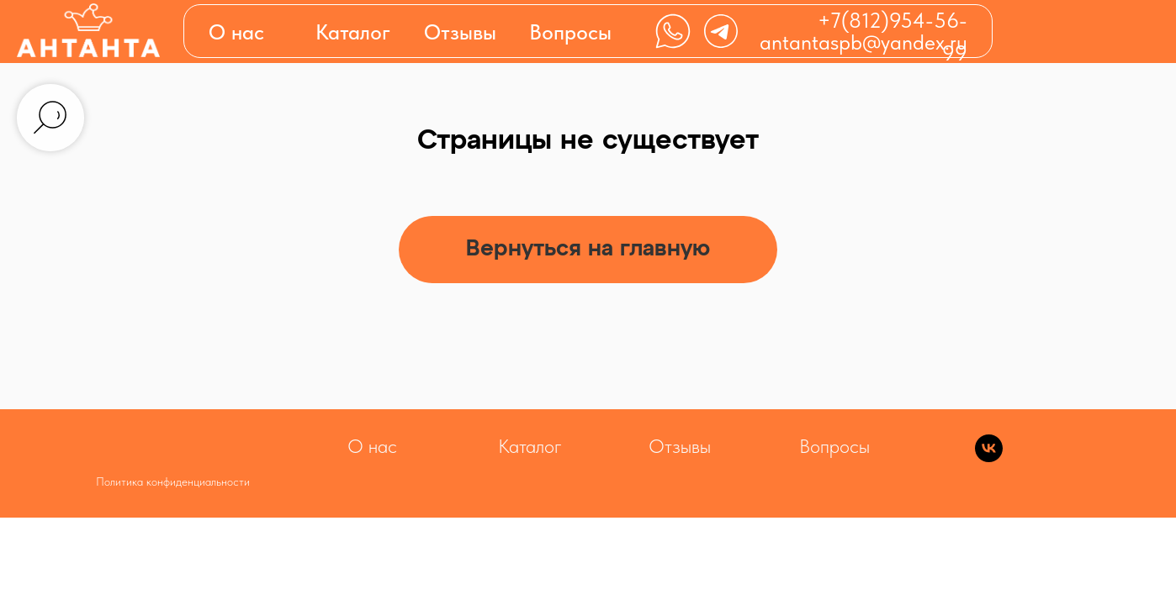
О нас (236, 32)
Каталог (530, 446)
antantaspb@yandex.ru (863, 42)
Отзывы (460, 32)
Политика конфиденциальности (173, 481)
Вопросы (570, 32)
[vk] (989, 457)
